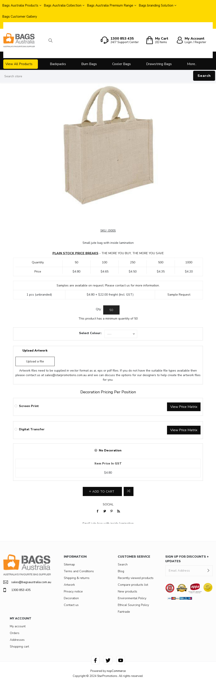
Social (108, 504)
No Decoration (110, 450)
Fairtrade (124, 612)
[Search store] (108, 76)
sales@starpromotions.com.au (66, 375)
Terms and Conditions (79, 571)
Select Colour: (90, 333)
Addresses (17, 640)
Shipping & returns (76, 578)
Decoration (71, 598)
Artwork (69, 585)
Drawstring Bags (159, 64)
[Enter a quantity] (111, 310)
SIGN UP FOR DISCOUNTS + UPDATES (187, 559)
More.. (191, 64)
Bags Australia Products (20, 5)
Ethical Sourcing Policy (133, 605)
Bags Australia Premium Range (110, 5)
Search (204, 75)
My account (17, 626)
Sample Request (178, 295)
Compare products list (133, 585)
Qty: (98, 309)
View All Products (18, 64)
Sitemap (69, 564)
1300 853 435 (16, 590)
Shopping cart (19, 646)
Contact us (71, 605)
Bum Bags (89, 64)
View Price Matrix (183, 406)
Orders (14, 633)
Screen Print (29, 406)
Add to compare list (128, 491)
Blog (121, 571)
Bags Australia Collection (62, 5)
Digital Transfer (32, 429)
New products (127, 591)
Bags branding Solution (156, 5)
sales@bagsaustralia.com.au (27, 582)
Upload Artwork (34, 350)
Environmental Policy (132, 598)
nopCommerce (116, 671)
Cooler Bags (121, 64)
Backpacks (58, 64)
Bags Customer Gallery (19, 16)
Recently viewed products (136, 578)
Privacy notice (73, 591)
